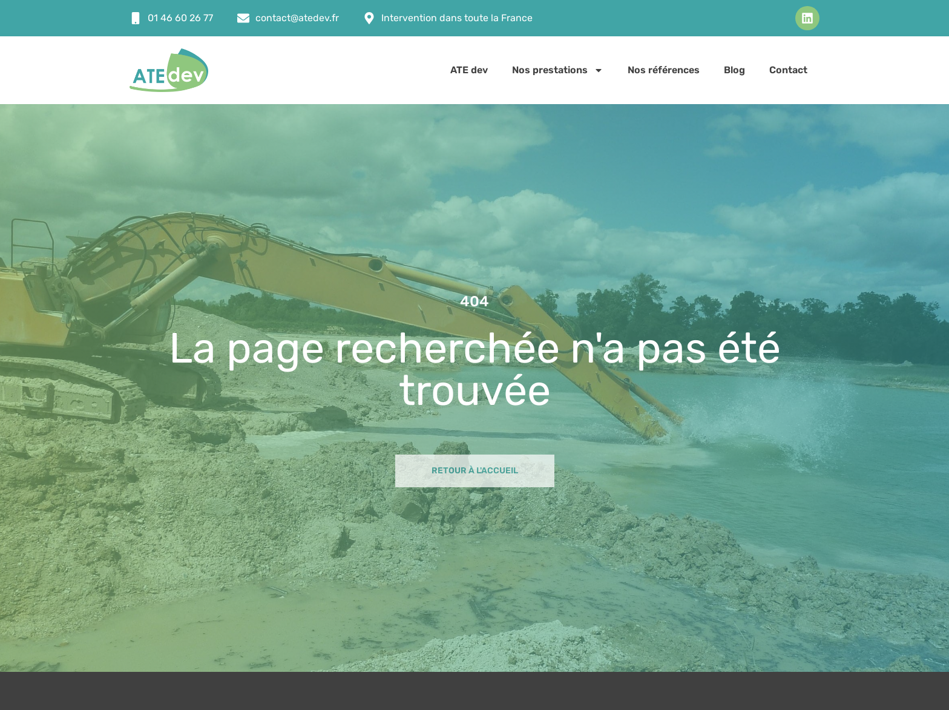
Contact (788, 70)
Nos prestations (557, 70)
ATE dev (469, 70)
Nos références (664, 70)
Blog (734, 70)
